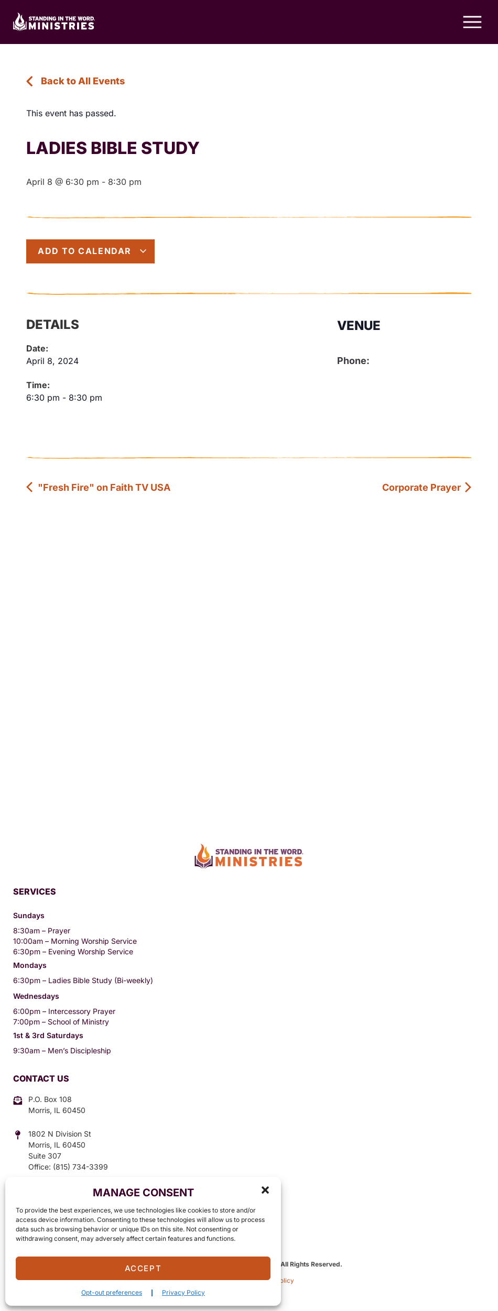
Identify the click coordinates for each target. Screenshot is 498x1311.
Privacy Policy (183, 1292)
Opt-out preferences (111, 1292)
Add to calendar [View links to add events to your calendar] (92, 251)
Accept (143, 1268)
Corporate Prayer (427, 487)
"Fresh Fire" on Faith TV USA (98, 487)
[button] (265, 1190)
